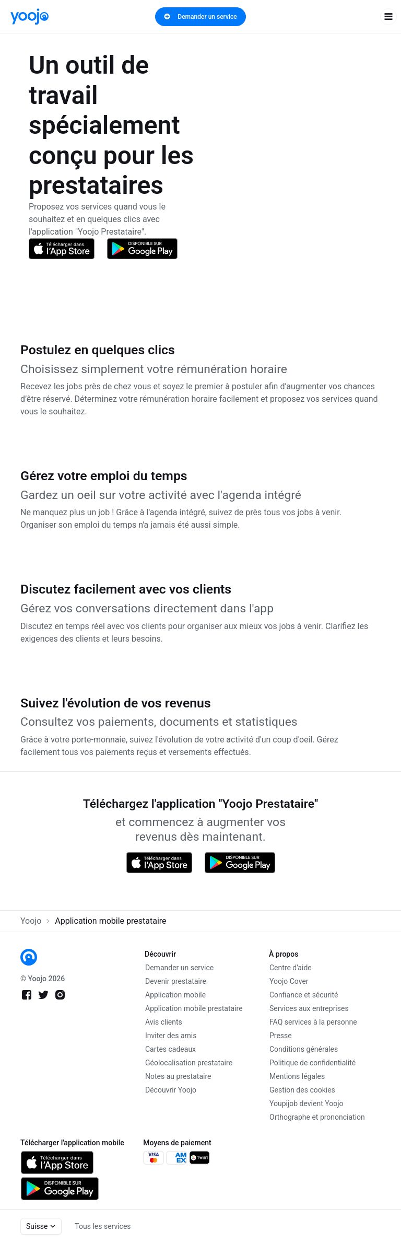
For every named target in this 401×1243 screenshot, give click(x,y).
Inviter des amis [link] (171, 1035)
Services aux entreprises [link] (309, 1008)
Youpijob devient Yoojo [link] (306, 1103)
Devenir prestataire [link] (175, 981)
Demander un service (200, 16)
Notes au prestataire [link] (178, 1076)
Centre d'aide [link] (290, 967)
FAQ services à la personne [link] (313, 1022)
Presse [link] (280, 1035)
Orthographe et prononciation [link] (317, 1117)
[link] (29, 16)
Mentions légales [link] (297, 1076)
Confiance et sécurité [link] (303, 995)
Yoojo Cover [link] (289, 981)
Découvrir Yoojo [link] (170, 1090)
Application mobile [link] (175, 995)
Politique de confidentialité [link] (312, 1063)
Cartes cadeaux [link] (170, 1049)
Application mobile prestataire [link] (194, 1008)
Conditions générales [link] (303, 1049)
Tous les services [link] (103, 1226)
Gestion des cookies (302, 1090)
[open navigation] (388, 16)
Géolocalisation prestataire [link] (188, 1063)
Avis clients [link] (163, 1022)
